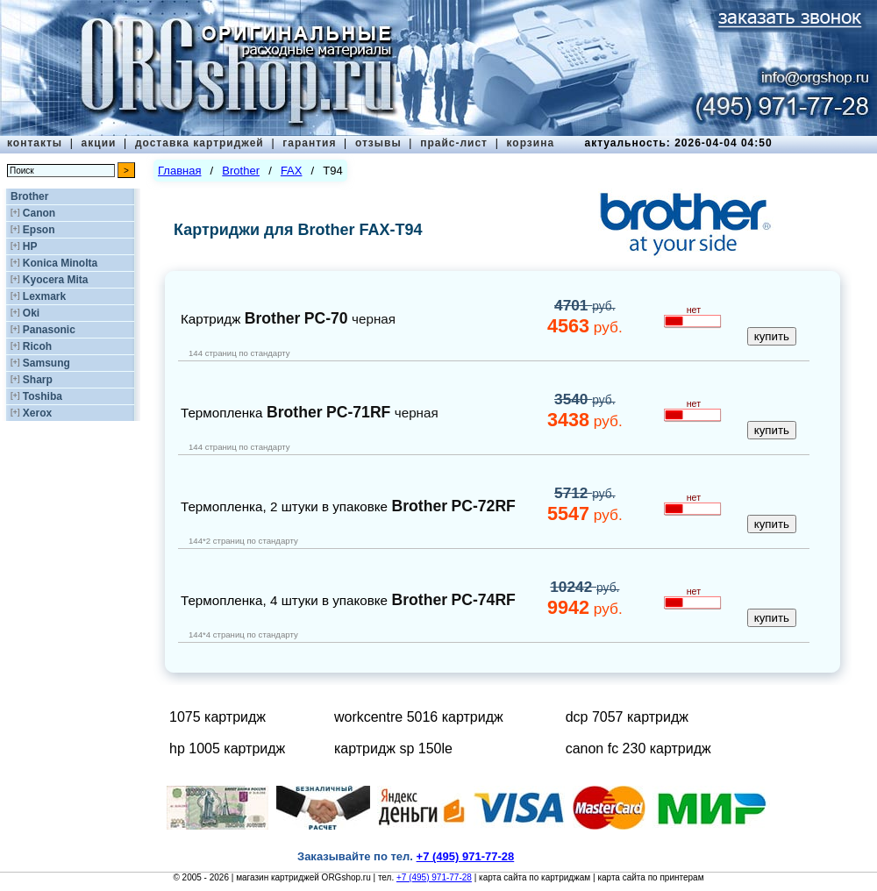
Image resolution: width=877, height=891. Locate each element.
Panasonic (49, 330)
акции (99, 143)
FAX (292, 170)
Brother (29, 196)
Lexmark (44, 296)
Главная (179, 170)
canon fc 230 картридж (638, 748)
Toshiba (42, 396)
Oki (31, 313)
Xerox (37, 413)
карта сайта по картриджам (534, 877)
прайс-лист (454, 143)
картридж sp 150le (393, 748)
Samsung (46, 363)
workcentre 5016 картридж (418, 716)
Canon (39, 213)
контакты (34, 143)
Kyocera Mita (56, 280)
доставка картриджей (199, 143)
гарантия (309, 143)
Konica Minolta (60, 263)
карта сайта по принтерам (650, 877)
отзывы (378, 143)
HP (30, 246)
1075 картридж (217, 716)
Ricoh (37, 346)
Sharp (38, 380)
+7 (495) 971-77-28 (434, 877)
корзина (530, 143)
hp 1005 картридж (227, 748)
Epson (39, 230)
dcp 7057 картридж (627, 716)
